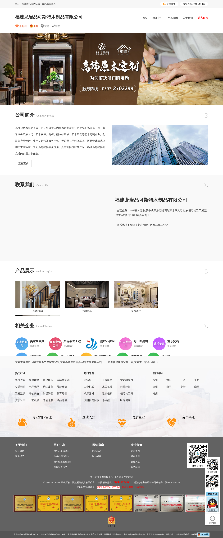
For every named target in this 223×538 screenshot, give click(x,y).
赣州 (155, 393)
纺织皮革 (48, 386)
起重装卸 (125, 386)
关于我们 (188, 17)
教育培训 (62, 393)
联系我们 (19, 456)
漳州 (155, 386)
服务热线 (194, 4)
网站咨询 (96, 456)
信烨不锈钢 (107, 341)
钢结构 (87, 380)
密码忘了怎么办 (61, 451)
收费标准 (135, 467)
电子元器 (34, 386)
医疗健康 (125, 400)
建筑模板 (107, 393)
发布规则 (135, 456)
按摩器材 (89, 393)
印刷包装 (48, 400)
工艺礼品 (34, 400)
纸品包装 (62, 400)
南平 (169, 386)
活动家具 (87, 310)
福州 (155, 380)
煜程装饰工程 (72, 341)
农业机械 (89, 386)
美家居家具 (37, 341)
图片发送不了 (60, 467)
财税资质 (48, 393)
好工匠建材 (141, 341)
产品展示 (173, 17)
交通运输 (20, 386)
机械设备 (20, 380)
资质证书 (20, 400)
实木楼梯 (37, 310)
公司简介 (19, 451)
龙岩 (183, 386)
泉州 (196, 380)
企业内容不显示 (61, 456)
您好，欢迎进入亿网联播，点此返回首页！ (36, 4)
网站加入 (96, 451)
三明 (183, 380)
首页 (145, 17)
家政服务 (48, 380)
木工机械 (107, 386)
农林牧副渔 (63, 380)
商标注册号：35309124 (133, 487)
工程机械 (107, 380)
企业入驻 (135, 462)
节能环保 (62, 386)
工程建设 (20, 393)
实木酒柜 (136, 310)
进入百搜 (203, 17)
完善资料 (135, 451)
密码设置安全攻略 (63, 462)
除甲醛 (106, 400)
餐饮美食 (34, 393)
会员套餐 (169, 4)
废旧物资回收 (91, 400)
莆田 (169, 380)
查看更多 (23, 163)
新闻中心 (157, 17)
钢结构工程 (126, 393)
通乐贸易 (173, 341)
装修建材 (34, 380)
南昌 (196, 386)
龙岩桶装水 (126, 380)
